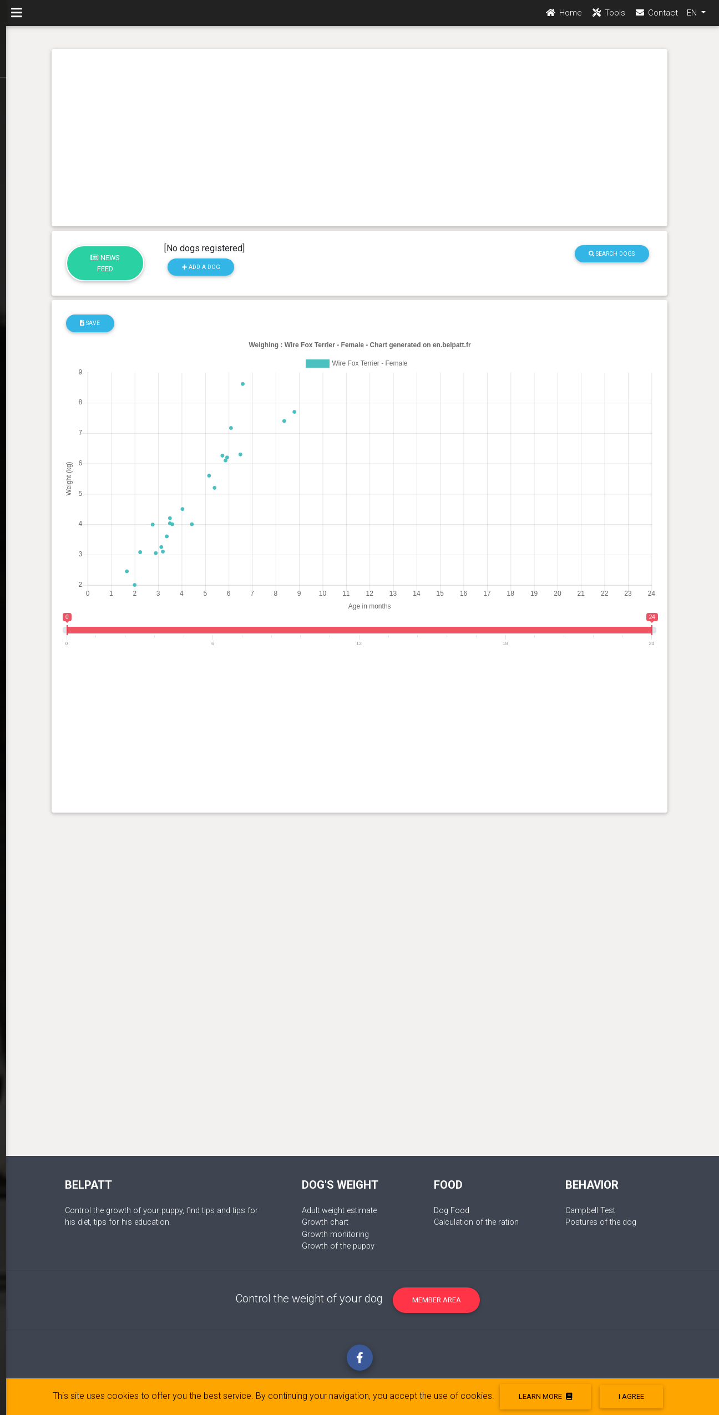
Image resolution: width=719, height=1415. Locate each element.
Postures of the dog (600, 1222)
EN (693, 17)
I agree (631, 1396)
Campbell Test (590, 1210)
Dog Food (451, 1210)
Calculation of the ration (476, 1222)
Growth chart (325, 1222)
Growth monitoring (335, 1234)
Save (90, 323)
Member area (436, 1300)
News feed (105, 262)
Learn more (545, 1396)
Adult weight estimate (339, 1210)
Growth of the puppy (338, 1246)
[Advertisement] (360, 137)
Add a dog (201, 267)
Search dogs (612, 253)
